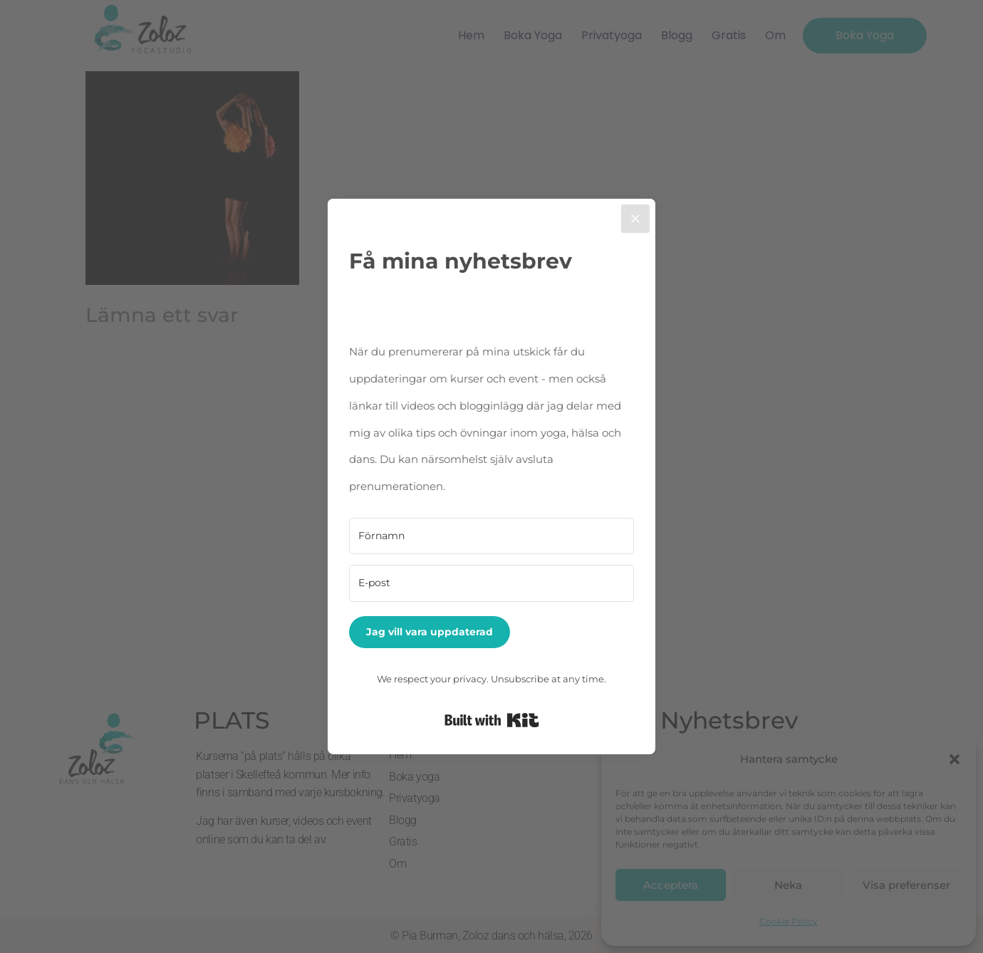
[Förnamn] (491, 536)
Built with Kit (491, 720)
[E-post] (491, 583)
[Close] (635, 218)
